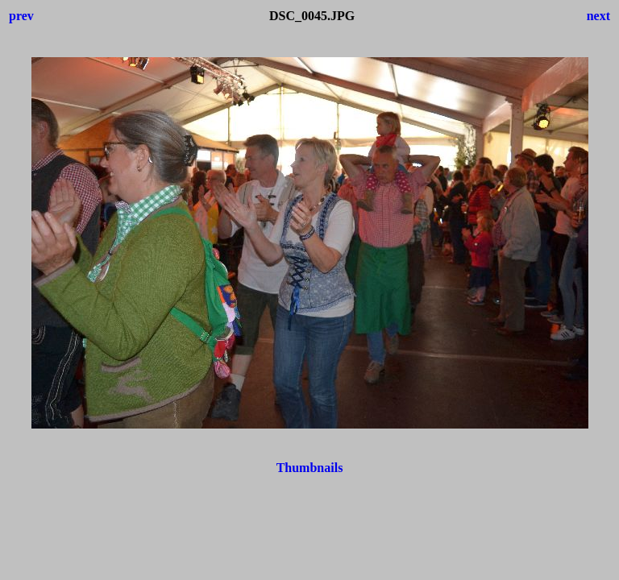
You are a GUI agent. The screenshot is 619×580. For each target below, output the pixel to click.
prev (21, 16)
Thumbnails (309, 467)
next (598, 16)
